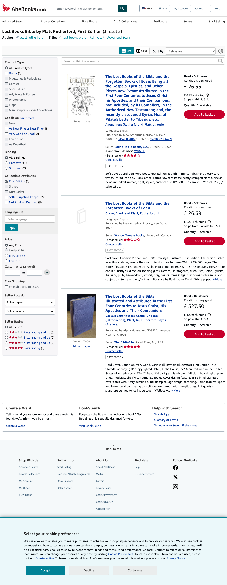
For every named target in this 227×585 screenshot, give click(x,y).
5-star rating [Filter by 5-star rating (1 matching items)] (26, 348)
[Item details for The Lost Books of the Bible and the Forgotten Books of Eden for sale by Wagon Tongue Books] (81, 215)
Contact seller (114, 160)
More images (81, 346)
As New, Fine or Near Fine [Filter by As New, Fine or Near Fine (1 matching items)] (26, 128)
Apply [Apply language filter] (11, 228)
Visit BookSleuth (90, 426)
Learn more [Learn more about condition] (27, 117)
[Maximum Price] (34, 273)
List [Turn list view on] (126, 51)
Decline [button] (89, 570)
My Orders (24, 488)
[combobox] (85, 8)
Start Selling (217, 21)
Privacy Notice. (176, 558)
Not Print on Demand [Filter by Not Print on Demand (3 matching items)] (23, 202)
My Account (180, 8)
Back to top (113, 448)
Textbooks (160, 21)
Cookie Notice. (44, 558)
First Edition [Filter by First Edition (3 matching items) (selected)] (17, 181)
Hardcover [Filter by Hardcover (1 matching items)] (16, 163)
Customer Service (144, 474)
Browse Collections (53, 21)
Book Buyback (65, 480)
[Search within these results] (143, 61)
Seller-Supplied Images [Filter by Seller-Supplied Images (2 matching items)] (24, 197)
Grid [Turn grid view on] (141, 51)
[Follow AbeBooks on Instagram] (175, 487)
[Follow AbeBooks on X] (175, 477)
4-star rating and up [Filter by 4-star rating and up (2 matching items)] (31, 343)
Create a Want (15, 426)
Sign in (163, 8)
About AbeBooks (105, 467)
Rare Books (89, 21)
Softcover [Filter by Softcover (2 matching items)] (15, 168)
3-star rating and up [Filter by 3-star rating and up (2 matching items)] (31, 337)
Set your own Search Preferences (175, 425)
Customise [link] (135, 570)
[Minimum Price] (12, 273)
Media (99, 474)
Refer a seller (64, 488)
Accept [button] (45, 570)
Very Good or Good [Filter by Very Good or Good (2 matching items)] (22, 134)
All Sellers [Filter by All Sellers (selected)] (16, 327)
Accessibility (103, 509)
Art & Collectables (125, 21)
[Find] (122, 8)
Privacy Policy (103, 488)
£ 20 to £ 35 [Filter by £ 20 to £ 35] (15, 255)
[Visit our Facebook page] (175, 468)
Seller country (15, 311)
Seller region (15, 302)
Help (217, 8)
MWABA (139, 151)
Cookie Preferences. (121, 554)
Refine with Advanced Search (110, 37)
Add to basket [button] (204, 114)
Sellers (188, 21)
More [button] (218, 279)
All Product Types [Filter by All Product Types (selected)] (19, 68)
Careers (100, 480)
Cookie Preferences (106, 495)
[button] (220, 61)
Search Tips (161, 414)
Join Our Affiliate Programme (73, 474)
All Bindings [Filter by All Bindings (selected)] (15, 157)
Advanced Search (13, 21)
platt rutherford (31, 37)
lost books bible (74, 37)
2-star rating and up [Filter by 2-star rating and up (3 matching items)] (31, 332)
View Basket (25, 495)
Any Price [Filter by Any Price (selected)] (13, 245)
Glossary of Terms (166, 420)
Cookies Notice (104, 502)
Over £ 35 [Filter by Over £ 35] (14, 261)
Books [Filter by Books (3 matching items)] (13, 73)
